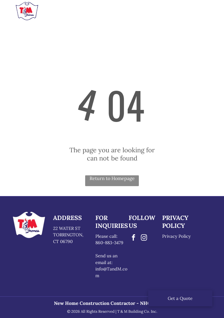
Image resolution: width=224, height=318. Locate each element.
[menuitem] (67, 13)
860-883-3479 (109, 242)
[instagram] (143, 238)
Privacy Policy (176, 236)
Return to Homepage (112, 178)
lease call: (108, 236)
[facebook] (133, 238)
